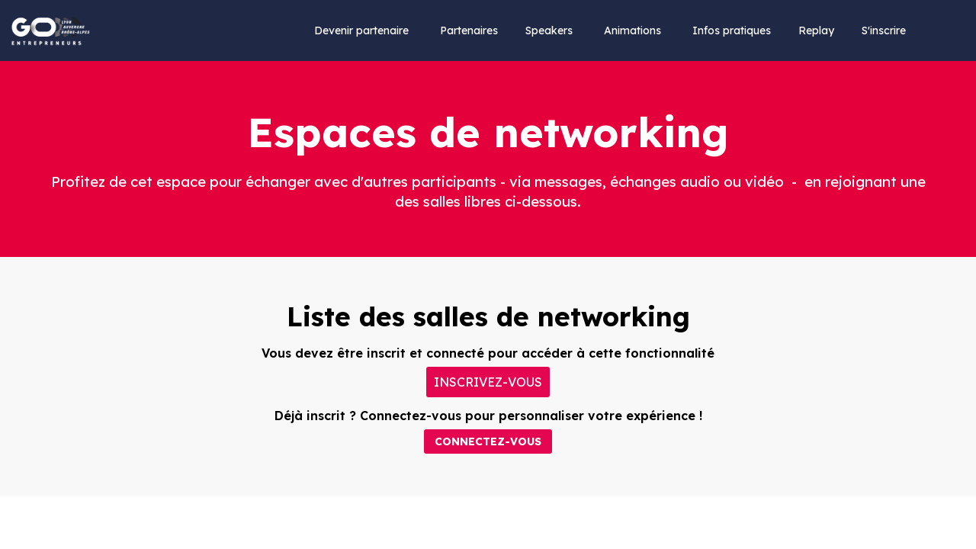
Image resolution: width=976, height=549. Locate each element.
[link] (361, 30)
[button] (488, 382)
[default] (816, 30)
